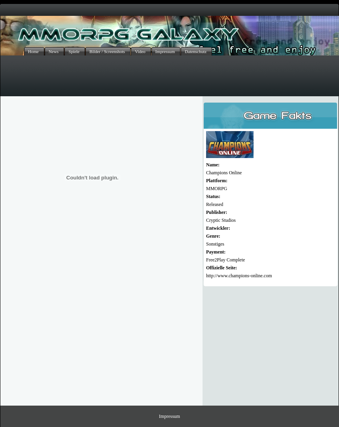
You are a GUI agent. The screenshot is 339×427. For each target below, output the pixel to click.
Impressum (169, 416)
